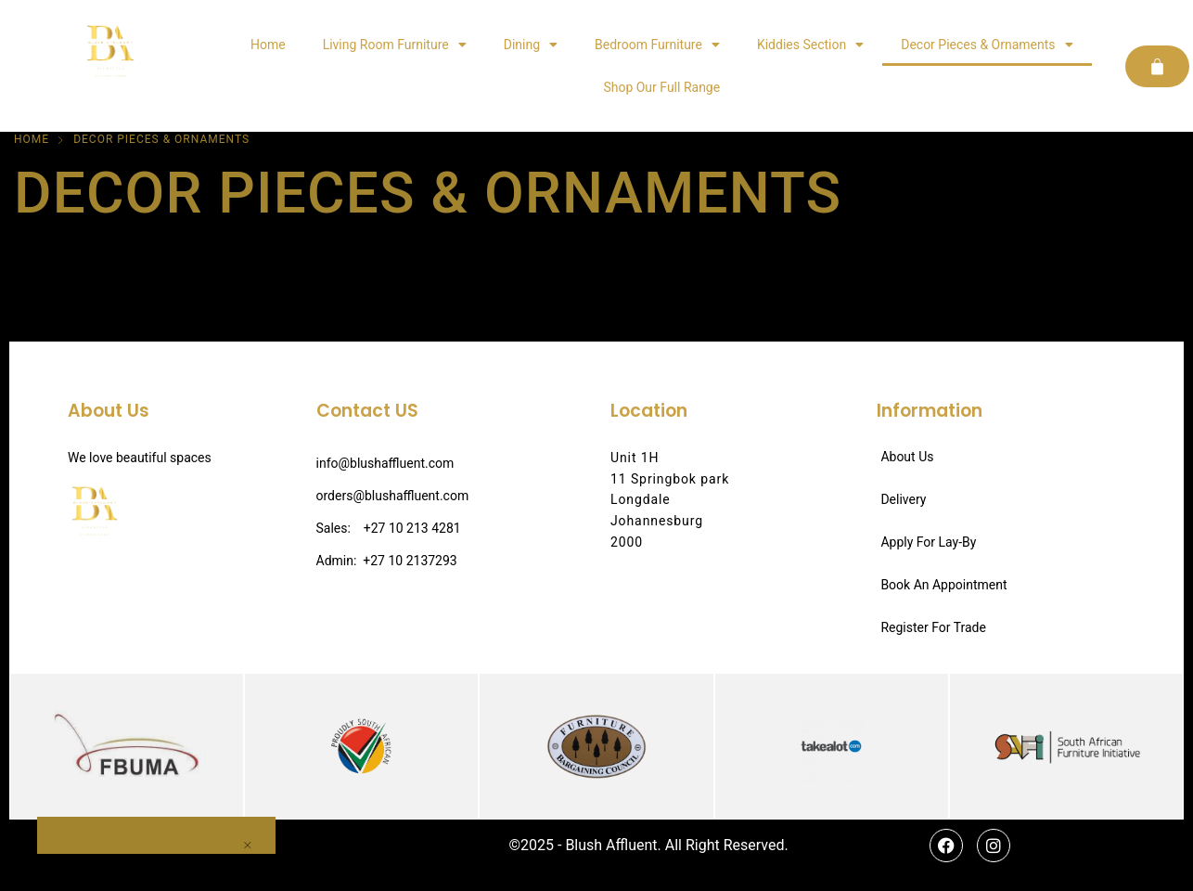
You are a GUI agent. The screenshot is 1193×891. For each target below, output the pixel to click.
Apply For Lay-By (928, 542)
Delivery (903, 499)
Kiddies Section (810, 44)
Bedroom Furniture (657, 44)
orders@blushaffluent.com (392, 495)
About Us (906, 456)
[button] (3, 882)
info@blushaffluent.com (385, 463)
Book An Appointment (943, 584)
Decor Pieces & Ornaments (986, 44)
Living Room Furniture (395, 44)
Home (268, 44)
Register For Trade (933, 627)
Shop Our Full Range (661, 87)
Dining (531, 44)
